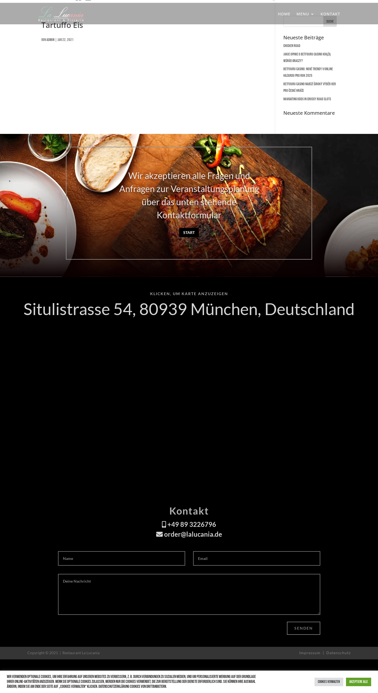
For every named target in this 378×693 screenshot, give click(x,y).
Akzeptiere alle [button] (358, 682)
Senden (303, 628)
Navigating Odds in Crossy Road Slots (307, 99)
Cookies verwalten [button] (329, 682)
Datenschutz (338, 652)
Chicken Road (291, 45)
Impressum (310, 652)
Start (189, 232)
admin (50, 39)
